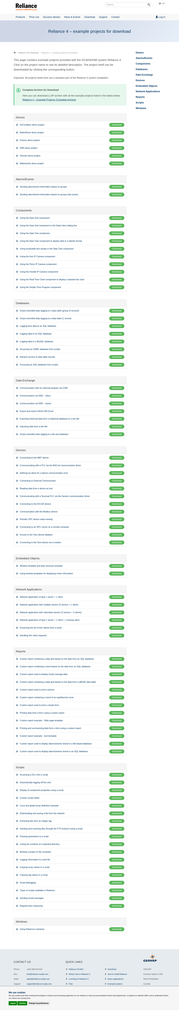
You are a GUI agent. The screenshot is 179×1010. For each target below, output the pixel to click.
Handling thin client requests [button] (33, 635)
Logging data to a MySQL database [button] (36, 341)
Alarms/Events (144, 58)
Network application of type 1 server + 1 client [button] (41, 597)
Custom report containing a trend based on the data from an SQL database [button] (55, 666)
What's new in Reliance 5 (79, 974)
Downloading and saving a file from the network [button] (42, 813)
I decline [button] (22, 1003)
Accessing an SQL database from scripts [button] (39, 365)
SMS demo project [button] (28, 148)
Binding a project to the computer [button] (35, 852)
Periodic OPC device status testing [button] (36, 519)
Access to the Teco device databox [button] (36, 535)
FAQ (71, 984)
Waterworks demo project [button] (32, 163)
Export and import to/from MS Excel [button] (36, 411)
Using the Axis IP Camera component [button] (37, 256)
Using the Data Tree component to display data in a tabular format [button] (51, 241)
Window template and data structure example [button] (41, 566)
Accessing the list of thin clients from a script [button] (41, 628)
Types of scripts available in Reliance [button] (37, 890)
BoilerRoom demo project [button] (32, 132)
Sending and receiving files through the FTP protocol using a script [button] (51, 829)
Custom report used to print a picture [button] (37, 690)
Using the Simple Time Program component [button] (40, 287)
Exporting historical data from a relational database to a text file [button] (49, 419)
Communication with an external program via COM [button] (43, 388)
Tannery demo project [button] (30, 156)
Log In (160, 17)
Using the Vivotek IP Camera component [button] (39, 272)
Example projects (115, 984)
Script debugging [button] (28, 883)
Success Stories (51, 17)
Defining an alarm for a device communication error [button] (44, 473)
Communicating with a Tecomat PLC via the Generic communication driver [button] (55, 496)
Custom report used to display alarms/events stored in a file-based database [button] (56, 744)
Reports (140, 97)
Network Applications (148, 91)
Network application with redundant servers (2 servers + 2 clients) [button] (51, 612)
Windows (141, 108)
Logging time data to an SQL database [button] (38, 326)
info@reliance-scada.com (37, 974)
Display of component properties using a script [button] (41, 790)
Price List (34, 17)
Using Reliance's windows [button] (32, 929)
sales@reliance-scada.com (38, 979)
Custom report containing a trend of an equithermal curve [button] (47, 697)
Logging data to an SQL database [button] (36, 334)
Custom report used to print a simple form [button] (39, 705)
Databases (142, 69)
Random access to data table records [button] (37, 357)
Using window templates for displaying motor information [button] (46, 573)
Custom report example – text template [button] (38, 736)
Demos (140, 52)
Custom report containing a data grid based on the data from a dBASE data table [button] (58, 682)
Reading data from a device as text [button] (36, 488)
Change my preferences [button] (39, 1003)
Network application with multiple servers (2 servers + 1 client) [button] (49, 605)
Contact (115, 17)
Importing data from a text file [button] (33, 426)
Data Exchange (144, 74)
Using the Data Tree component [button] (35, 233)
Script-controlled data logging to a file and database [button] (44, 434)
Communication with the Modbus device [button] (38, 512)
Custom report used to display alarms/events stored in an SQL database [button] (54, 751)
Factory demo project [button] (30, 140)
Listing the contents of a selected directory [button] (40, 844)
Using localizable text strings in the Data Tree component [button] (47, 249)
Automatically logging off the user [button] (35, 782)
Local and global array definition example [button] (39, 806)
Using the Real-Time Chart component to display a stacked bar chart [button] (52, 279)
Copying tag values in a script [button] (34, 875)
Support (103, 17)
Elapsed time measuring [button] (31, 906)
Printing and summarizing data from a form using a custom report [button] (50, 728)
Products (20, 17)
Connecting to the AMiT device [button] (34, 458)
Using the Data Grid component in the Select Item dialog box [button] (48, 225)
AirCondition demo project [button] (32, 125)
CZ (163, 3)
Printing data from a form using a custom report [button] (42, 713)
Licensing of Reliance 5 (79, 979)
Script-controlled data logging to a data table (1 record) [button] (45, 318)
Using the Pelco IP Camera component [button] (38, 264)
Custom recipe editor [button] (29, 798)
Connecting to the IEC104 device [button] (35, 504)
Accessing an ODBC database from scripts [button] (40, 349)
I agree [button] (13, 1003)
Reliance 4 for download (28, 53)
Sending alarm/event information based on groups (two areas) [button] (49, 194)
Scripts (140, 102)
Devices (140, 80)
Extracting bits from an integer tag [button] (36, 821)
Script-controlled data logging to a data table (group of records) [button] (49, 311)
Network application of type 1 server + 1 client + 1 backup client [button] (49, 620)
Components (143, 63)
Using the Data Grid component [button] (35, 218)
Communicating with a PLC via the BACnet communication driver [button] (50, 465)
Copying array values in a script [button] (34, 867)
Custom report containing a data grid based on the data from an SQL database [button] (57, 659)
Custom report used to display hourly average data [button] (43, 674)
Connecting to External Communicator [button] (38, 481)
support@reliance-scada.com (39, 984)
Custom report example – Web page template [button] (41, 720)
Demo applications (115, 979)
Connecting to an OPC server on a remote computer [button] (44, 527)
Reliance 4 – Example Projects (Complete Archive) (49, 99)
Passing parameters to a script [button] (34, 836)
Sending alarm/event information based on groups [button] (43, 187)
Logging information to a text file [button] (35, 859)
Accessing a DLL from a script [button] (34, 775)
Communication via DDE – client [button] (35, 396)
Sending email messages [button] (32, 898)
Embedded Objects (146, 86)
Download (89, 17)
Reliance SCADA (76, 969)
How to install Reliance (117, 974)
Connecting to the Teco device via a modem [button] (40, 542)
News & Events (72, 17)
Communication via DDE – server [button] (35, 403)
